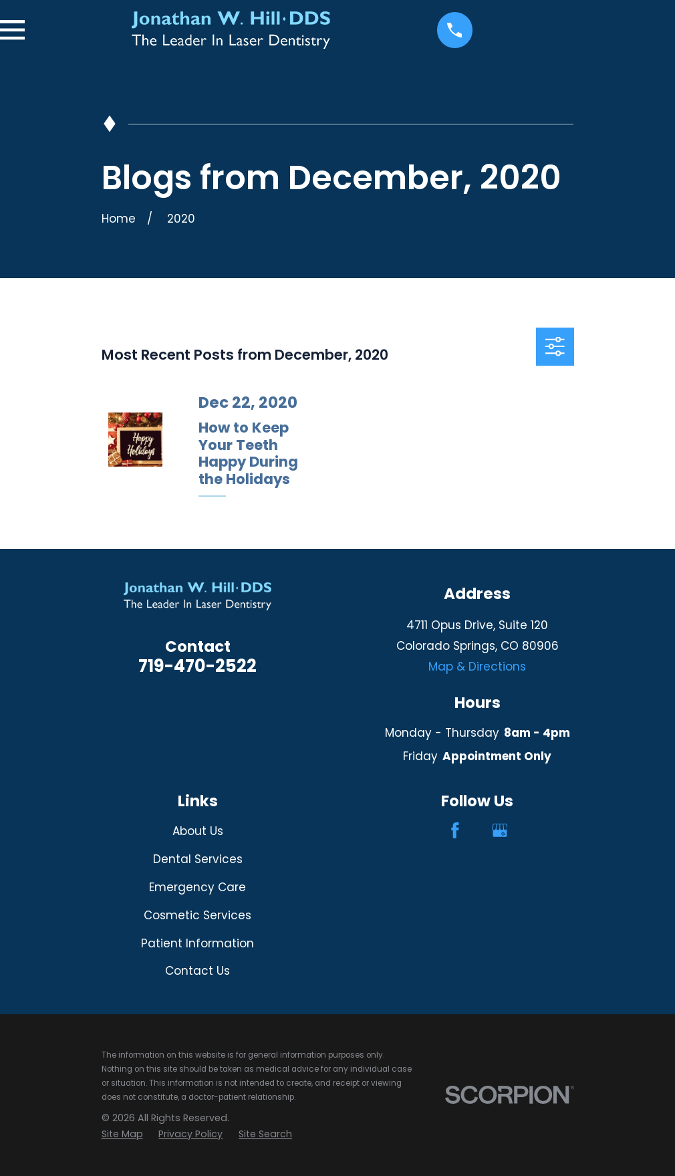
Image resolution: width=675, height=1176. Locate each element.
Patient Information (197, 943)
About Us (197, 831)
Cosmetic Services (197, 915)
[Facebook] (455, 830)
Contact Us (197, 971)
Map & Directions (477, 667)
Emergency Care (197, 887)
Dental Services (198, 859)
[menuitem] (122, 1134)
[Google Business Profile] (500, 830)
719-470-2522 (197, 666)
